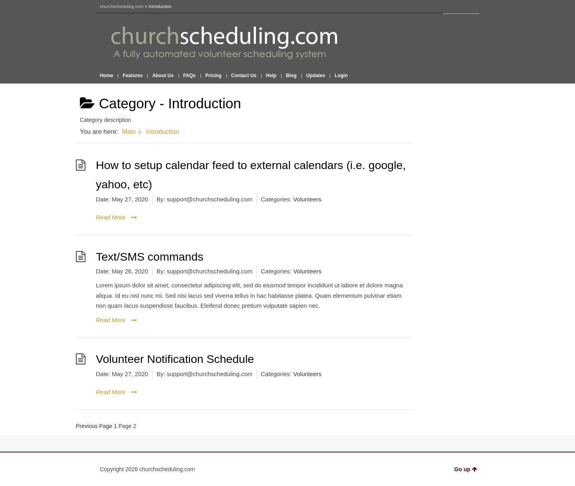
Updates (315, 75)
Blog (291, 75)
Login (341, 75)
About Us (162, 75)
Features (133, 75)
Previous (86, 426)
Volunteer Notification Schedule (175, 359)
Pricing (213, 75)
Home (106, 75)
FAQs (189, 75)
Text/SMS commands (149, 256)
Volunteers (307, 199)
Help (271, 75)
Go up (465, 469)
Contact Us (243, 75)
